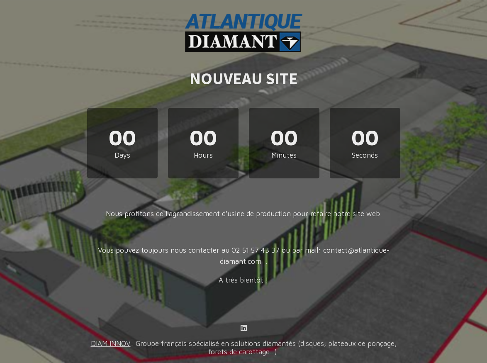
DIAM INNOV (111, 343)
